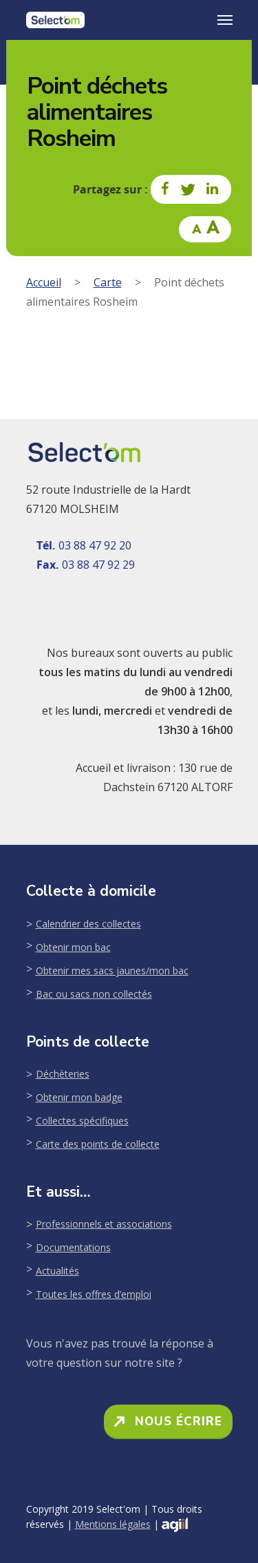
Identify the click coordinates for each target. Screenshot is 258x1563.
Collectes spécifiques (82, 1120)
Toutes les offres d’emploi (93, 1294)
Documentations (73, 1247)
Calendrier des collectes (88, 923)
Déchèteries (62, 1073)
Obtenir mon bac (73, 947)
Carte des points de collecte (98, 1144)
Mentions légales (113, 1524)
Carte (108, 282)
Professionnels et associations (104, 1223)
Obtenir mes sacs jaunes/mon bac (112, 970)
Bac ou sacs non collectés (94, 993)
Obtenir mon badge (79, 1097)
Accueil (43, 282)
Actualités (57, 1270)
